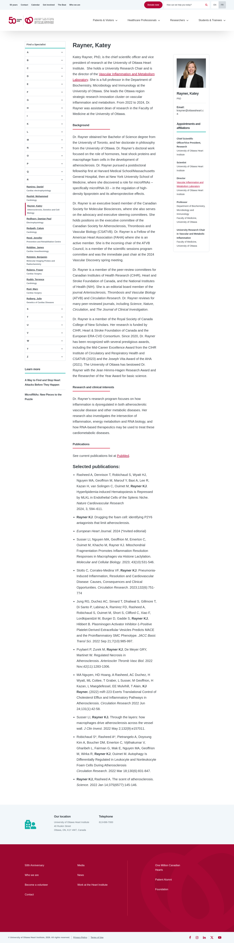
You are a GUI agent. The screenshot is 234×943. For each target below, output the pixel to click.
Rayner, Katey (34, 206)
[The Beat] (62, 4)
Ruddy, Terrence (35, 279)
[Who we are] (75, 4)
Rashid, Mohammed (37, 196)
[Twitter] (212, 937)
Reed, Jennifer (34, 238)
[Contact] (24, 4)
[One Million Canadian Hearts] (170, 868)
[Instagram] (197, 937)
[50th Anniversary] (42, 865)
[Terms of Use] (97, 937)
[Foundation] (170, 889)
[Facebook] (190, 937)
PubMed (123, 456)
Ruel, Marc (32, 289)
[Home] (32, 20)
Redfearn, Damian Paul (39, 218)
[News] (94, 875)
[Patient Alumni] (170, 880)
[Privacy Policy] (80, 937)
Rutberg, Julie (34, 298)
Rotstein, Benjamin (37, 257)
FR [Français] (222, 5)
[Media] (94, 865)
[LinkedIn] (204, 937)
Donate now (153, 5)
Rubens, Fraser (35, 270)
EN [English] (215, 5)
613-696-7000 (106, 822)
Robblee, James (35, 247)
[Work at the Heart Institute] (94, 885)
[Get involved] (48, 4)
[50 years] (13, 4)
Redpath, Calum (35, 228)
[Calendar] (35, 4)
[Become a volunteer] (42, 885)
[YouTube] (219, 937)
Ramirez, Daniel (35, 186)
